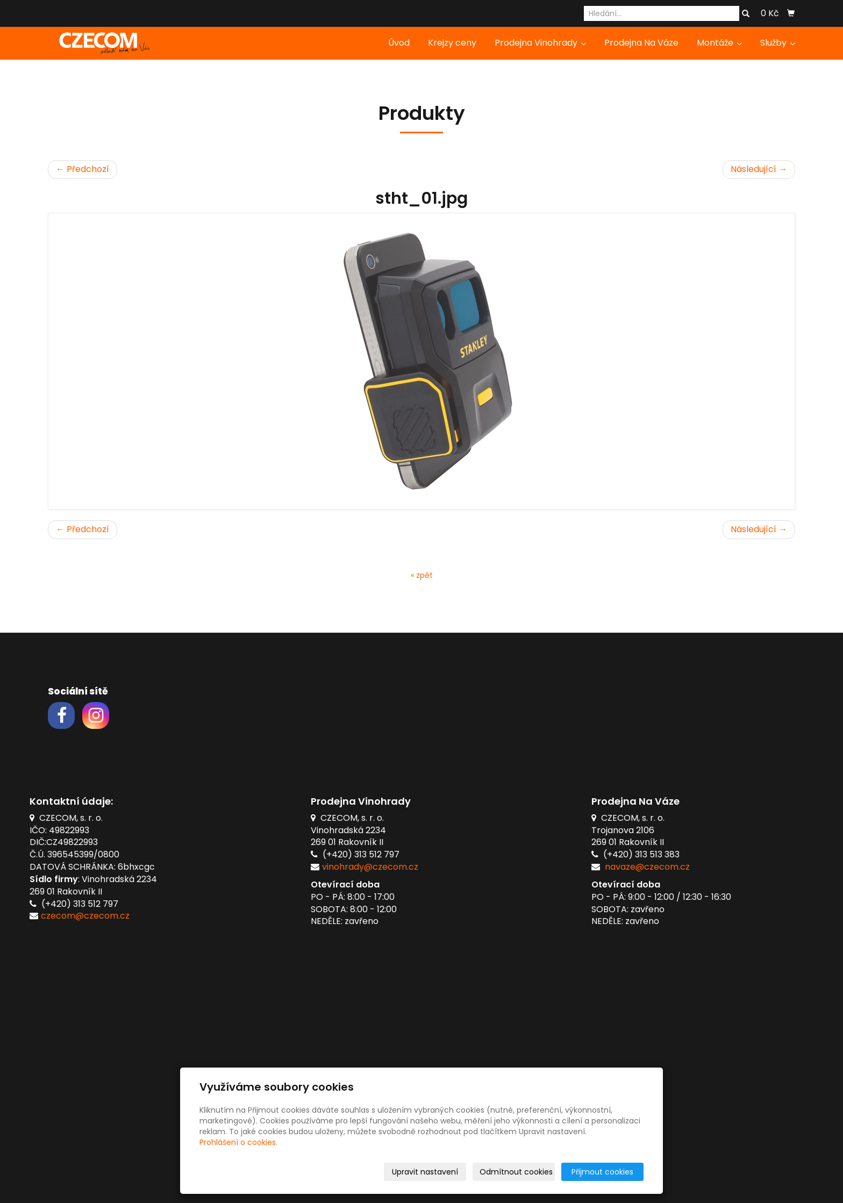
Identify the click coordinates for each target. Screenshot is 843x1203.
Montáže (719, 43)
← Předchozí (82, 169)
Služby (777, 43)
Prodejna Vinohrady (540, 43)
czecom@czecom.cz (85, 916)
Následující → (759, 169)
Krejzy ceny (452, 43)
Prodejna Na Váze (641, 43)
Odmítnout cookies (516, 1171)
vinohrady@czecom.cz (370, 867)
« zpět (422, 575)
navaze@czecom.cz (647, 867)
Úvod (399, 43)
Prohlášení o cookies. (238, 1142)
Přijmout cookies (602, 1171)
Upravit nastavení (425, 1171)
